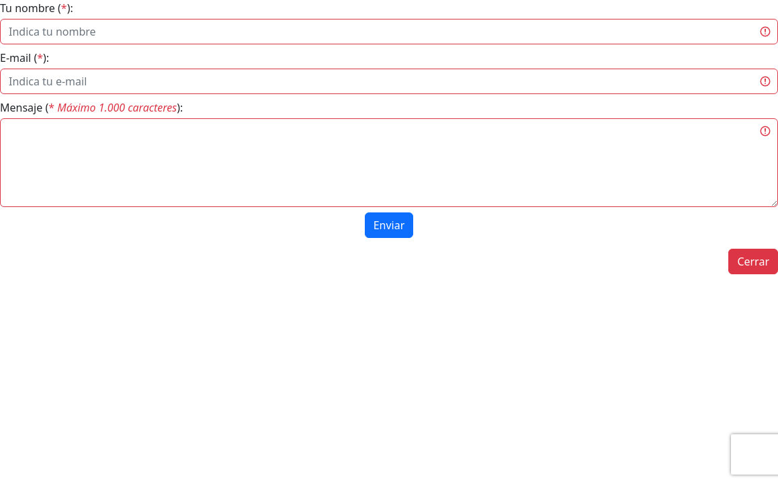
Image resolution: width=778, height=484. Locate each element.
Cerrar (753, 261)
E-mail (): (24, 57)
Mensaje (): (91, 107)
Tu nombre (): (36, 8)
